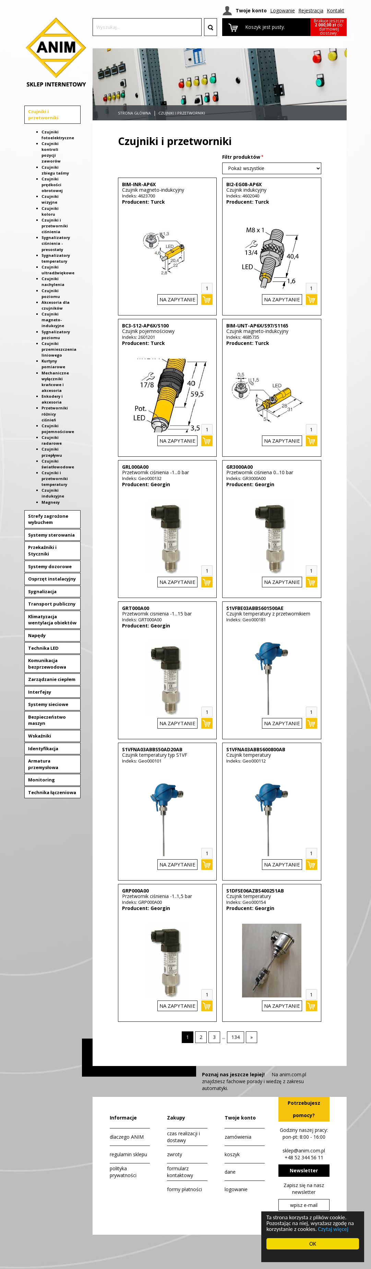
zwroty (174, 1154)
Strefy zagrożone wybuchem (48, 519)
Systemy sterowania (51, 535)
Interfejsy (39, 692)
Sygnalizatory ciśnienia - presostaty (55, 243)
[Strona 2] (201, 1037)
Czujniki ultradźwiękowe (57, 269)
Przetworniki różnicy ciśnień (54, 413)
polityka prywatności (123, 1171)
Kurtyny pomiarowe (53, 363)
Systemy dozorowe (50, 566)
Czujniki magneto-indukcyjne (52, 319)
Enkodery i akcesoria (52, 399)
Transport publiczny (51, 604)
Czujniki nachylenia (52, 281)
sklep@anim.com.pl (304, 1150)
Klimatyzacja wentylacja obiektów (52, 619)
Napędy (37, 635)
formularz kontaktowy (180, 1171)
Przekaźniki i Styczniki (42, 550)
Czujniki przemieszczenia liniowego (58, 349)
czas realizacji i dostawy (183, 1137)
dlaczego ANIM (127, 1137)
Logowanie (282, 10)
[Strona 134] (235, 1037)
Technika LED (43, 648)
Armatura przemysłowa (43, 764)
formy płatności (184, 1189)
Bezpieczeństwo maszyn (47, 720)
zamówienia (238, 1137)
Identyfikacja (43, 748)
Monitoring (41, 780)
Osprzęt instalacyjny (52, 579)
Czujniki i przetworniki (43, 114)
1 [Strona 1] (187, 1037)
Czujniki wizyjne (50, 199)
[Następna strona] (251, 1037)
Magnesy (50, 502)
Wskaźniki (39, 736)
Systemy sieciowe (48, 704)
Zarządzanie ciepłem (51, 679)
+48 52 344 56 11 (304, 1157)
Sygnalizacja (42, 591)
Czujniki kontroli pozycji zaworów (51, 152)
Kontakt (335, 10)
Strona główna (134, 113)
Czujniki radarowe (51, 440)
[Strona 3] (214, 1037)
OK (313, 1243)
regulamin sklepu (128, 1154)
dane (230, 1172)
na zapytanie (177, 299)
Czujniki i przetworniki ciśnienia (54, 225)
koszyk (232, 1154)
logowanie (236, 1189)
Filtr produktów (241, 157)
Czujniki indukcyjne (52, 493)
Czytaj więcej (334, 1229)
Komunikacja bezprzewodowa (47, 663)
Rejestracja (310, 10)
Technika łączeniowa (52, 792)
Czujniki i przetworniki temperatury (54, 478)
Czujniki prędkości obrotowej (52, 184)
